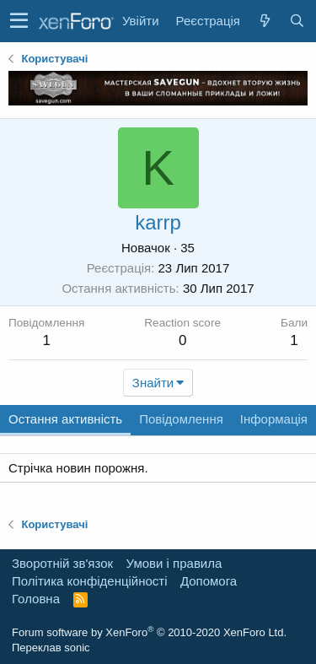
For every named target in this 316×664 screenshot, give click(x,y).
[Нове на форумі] (265, 20)
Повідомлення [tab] (181, 419)
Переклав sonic (51, 647)
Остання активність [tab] (65, 419)
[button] (19, 21)
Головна (36, 598)
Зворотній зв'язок (62, 563)
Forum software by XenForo (149, 632)
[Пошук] (297, 20)
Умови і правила (174, 563)
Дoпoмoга (208, 581)
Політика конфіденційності (90, 581)
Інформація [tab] (274, 419)
